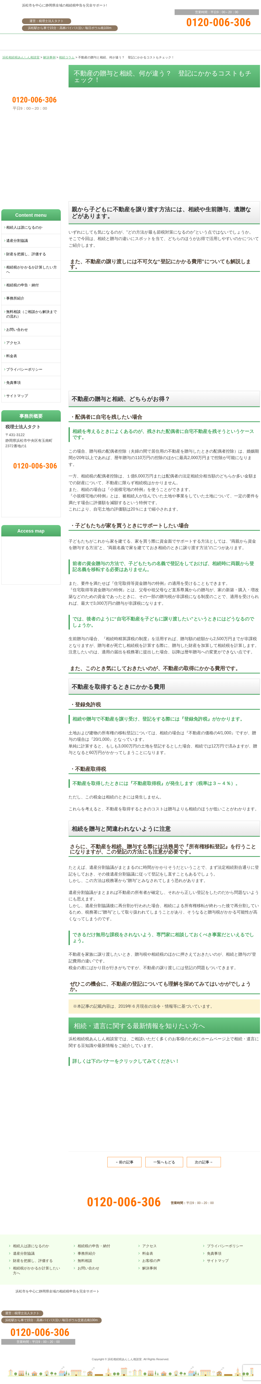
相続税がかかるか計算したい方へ (31, 269)
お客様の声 (151, 1261)
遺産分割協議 (17, 240)
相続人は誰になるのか (24, 227)
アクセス (13, 343)
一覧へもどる (164, 1162)
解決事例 (149, 1268)
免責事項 (13, 382)
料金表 (11, 356)
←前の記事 (124, 1162)
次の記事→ (204, 1162)
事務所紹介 (15, 298)
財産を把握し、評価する (26, 254)
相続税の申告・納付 (22, 285)
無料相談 (85, 1261)
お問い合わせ (17, 329)
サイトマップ (17, 396)
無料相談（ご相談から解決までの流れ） (31, 314)
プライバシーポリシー (24, 369)
